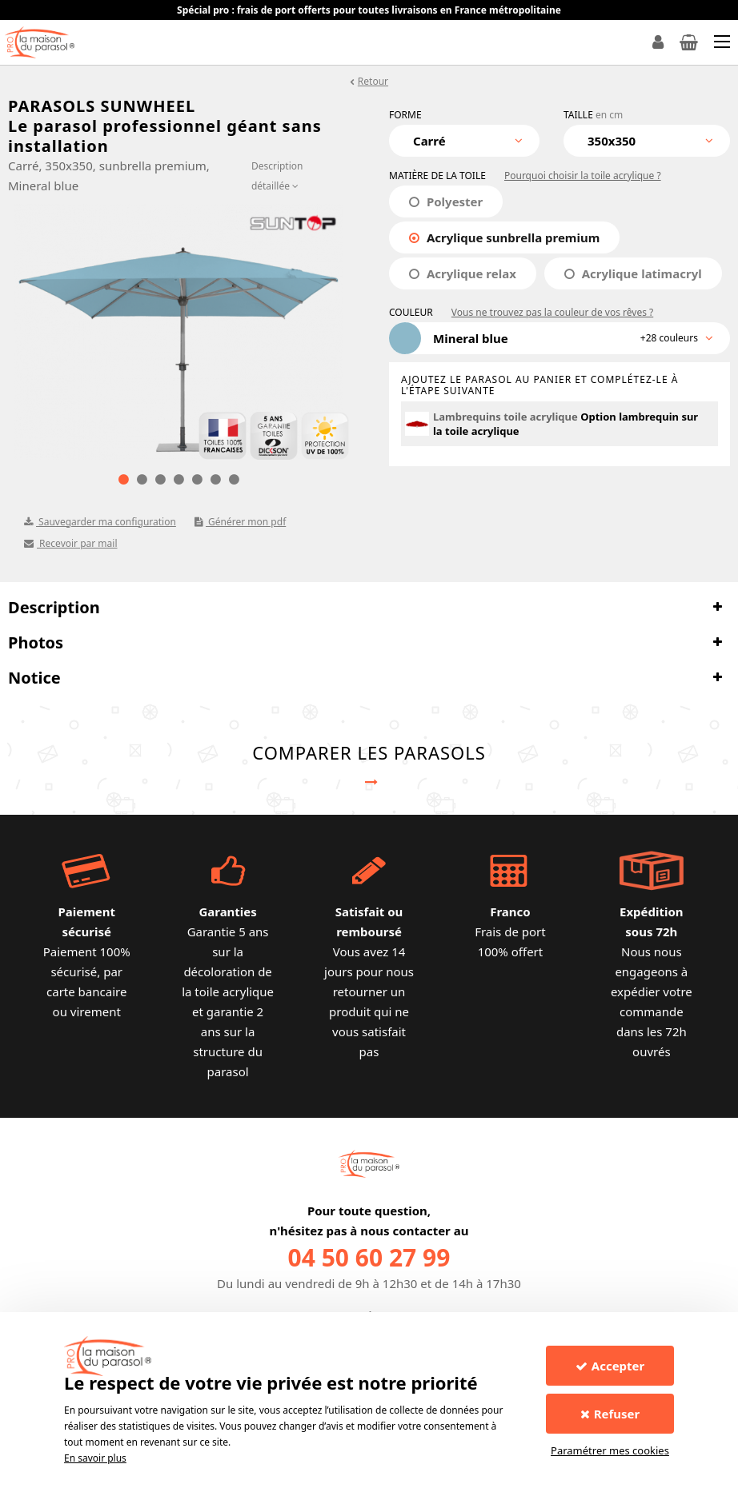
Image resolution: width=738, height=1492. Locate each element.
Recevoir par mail (71, 543)
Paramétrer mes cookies (610, 1450)
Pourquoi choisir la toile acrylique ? (582, 175)
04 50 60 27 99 (369, 1257)
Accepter (610, 1366)
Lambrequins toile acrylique (505, 416)
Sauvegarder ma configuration (100, 522)
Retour (373, 81)
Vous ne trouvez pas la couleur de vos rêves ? (552, 312)
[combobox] (464, 141)
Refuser (610, 1414)
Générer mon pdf (240, 522)
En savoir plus (95, 1458)
